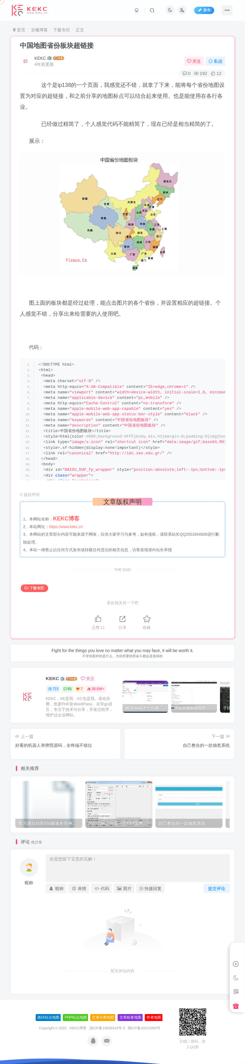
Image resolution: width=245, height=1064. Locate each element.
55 (67, 689)
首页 (19, 29)
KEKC (40, 58)
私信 (215, 61)
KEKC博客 (78, 1028)
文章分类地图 (103, 1017)
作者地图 (154, 1017)
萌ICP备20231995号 (144, 1028)
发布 (204, 10)
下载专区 (61, 29)
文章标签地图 (130, 1017)
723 (53, 689)
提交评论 (216, 888)
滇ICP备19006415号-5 (107, 1028)
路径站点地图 (48, 1017)
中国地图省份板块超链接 (57, 45)
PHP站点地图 (76, 1017)
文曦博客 (39, 29)
